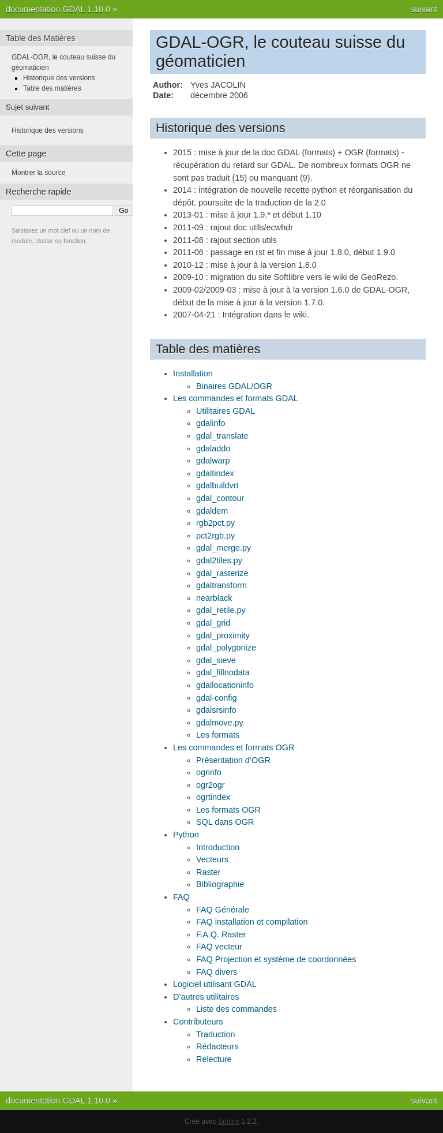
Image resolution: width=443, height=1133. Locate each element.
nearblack (214, 598)
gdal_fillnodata (223, 672)
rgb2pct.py (215, 523)
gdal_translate (222, 435)
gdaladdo (213, 448)
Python (186, 834)
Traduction (215, 1034)
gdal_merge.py (223, 547)
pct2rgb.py (215, 535)
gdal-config (216, 697)
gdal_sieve (216, 660)
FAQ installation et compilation (252, 921)
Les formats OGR (228, 809)
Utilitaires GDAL (225, 411)
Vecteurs (212, 859)
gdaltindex (215, 473)
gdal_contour (220, 498)
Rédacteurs (217, 1046)
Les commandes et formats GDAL (235, 398)
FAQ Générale (222, 909)
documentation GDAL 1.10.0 (58, 9)
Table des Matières (41, 38)
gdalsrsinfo (216, 710)
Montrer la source (38, 173)
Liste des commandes (236, 1009)
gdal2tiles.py (219, 560)
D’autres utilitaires (206, 996)
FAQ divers (216, 972)
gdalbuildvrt (217, 485)
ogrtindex (213, 797)
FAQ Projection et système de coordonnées (276, 959)
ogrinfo (209, 772)
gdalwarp (213, 460)
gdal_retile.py (221, 610)
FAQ (181, 897)
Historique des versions (59, 78)
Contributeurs (198, 1021)
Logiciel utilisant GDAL (215, 984)
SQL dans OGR (225, 822)
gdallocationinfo (225, 685)
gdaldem (212, 510)
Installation (193, 373)
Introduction (217, 847)
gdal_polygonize (226, 647)
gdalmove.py (219, 722)
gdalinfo (210, 423)
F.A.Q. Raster (221, 934)
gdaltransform (221, 585)
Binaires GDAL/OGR (234, 386)
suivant (424, 9)
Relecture (214, 1059)
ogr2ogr (210, 785)
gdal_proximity (223, 635)
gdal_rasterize (222, 573)
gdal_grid (213, 622)
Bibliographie (220, 884)
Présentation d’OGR (233, 760)
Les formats (217, 734)
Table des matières (52, 88)
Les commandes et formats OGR (233, 747)
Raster (208, 872)
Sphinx (228, 1121)
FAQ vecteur (219, 946)
